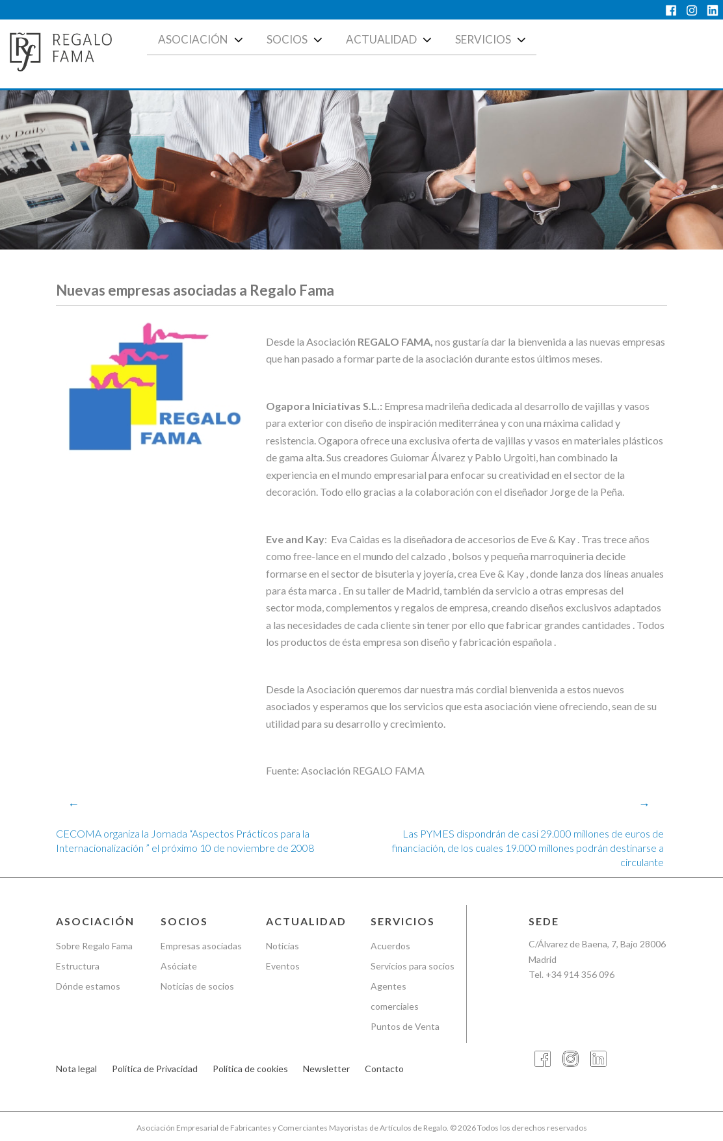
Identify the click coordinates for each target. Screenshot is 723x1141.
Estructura (77, 965)
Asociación (202, 39)
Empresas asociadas (201, 945)
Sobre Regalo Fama (94, 945)
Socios (296, 39)
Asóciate (179, 965)
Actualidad (390, 39)
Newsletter (326, 1068)
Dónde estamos (88, 986)
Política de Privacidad (155, 1068)
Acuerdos (390, 945)
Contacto (384, 1068)
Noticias (282, 945)
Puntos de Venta (405, 1026)
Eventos (283, 965)
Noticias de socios (197, 986)
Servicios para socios (412, 965)
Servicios (492, 39)
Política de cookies (250, 1068)
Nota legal (76, 1068)
